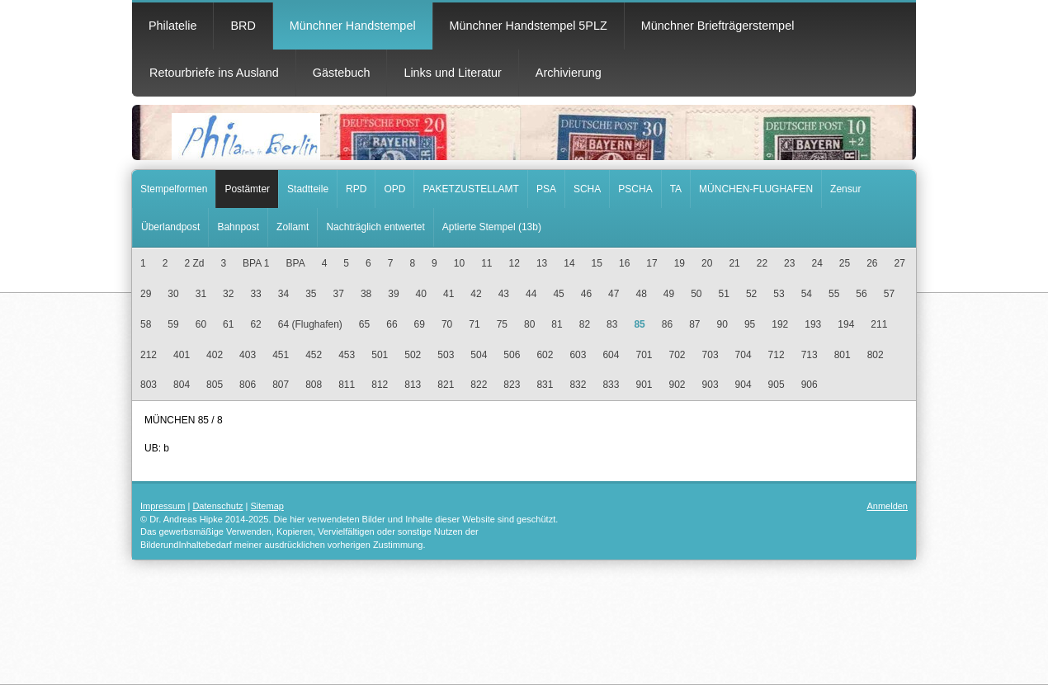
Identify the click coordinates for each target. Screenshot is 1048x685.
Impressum (162, 506)
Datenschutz (217, 506)
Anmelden (887, 506)
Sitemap (267, 506)
